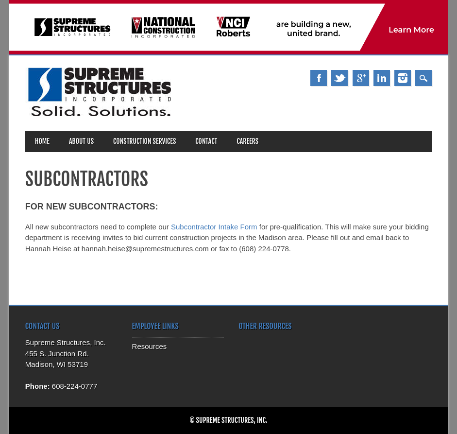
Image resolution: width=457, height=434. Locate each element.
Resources (149, 346)
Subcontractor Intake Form (214, 227)
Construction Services (144, 141)
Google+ (361, 78)
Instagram (402, 78)
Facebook (318, 78)
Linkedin (381, 78)
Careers (247, 141)
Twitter (339, 78)
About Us (81, 141)
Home (42, 141)
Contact (206, 141)
